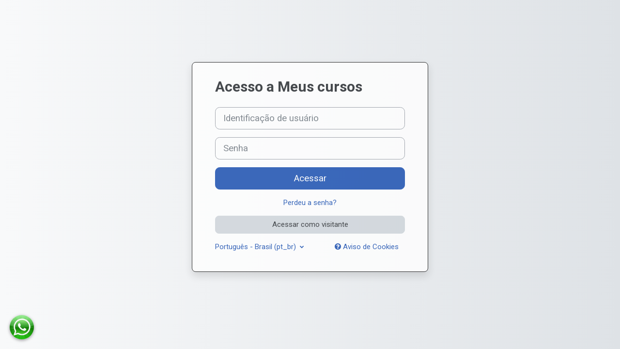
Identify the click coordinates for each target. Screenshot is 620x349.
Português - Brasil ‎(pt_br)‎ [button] (256, 246)
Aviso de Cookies (367, 246)
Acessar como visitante (310, 224)
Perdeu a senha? (310, 202)
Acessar (310, 178)
